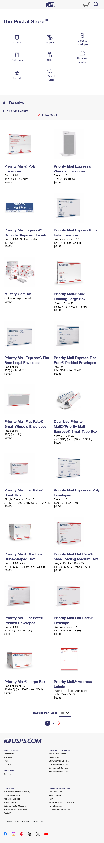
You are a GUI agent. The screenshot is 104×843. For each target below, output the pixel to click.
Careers (7, 774)
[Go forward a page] (59, 723)
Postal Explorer (11, 802)
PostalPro (8, 813)
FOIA (51, 799)
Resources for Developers (15, 809)
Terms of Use (55, 795)
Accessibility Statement (59, 809)
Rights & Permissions (59, 771)
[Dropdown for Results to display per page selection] (65, 713)
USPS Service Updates (59, 761)
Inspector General (12, 799)
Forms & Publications (59, 764)
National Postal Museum (15, 806)
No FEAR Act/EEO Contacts (61, 802)
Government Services (58, 768)
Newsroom (54, 757)
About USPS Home (57, 754)
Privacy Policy (55, 792)
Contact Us (9, 754)
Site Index (8, 757)
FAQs (6, 761)
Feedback (8, 764)
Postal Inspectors (12, 795)
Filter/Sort (49, 115)
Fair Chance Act (56, 806)
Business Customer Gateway (17, 792)
